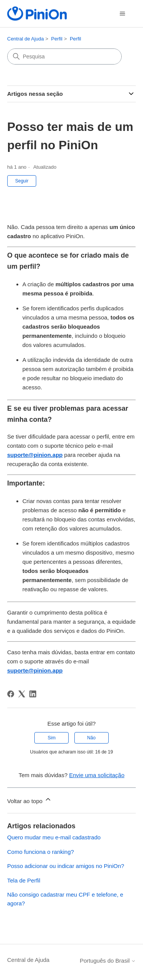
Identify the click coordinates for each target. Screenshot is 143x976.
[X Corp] (21, 693)
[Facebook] (10, 693)
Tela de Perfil (23, 880)
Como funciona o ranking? (40, 852)
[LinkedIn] (32, 693)
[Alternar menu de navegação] (122, 14)
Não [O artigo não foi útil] (91, 737)
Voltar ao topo (29, 799)
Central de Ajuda (25, 39)
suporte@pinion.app (35, 455)
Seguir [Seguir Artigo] (22, 181)
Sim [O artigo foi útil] (52, 737)
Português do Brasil (108, 960)
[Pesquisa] (64, 56)
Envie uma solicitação (96, 775)
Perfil (57, 39)
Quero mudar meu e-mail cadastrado (54, 837)
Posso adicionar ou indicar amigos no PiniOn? (65, 866)
